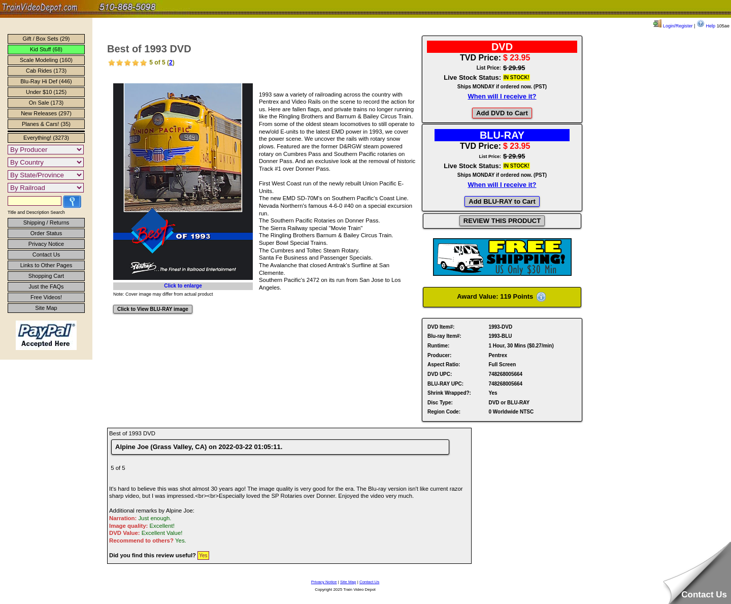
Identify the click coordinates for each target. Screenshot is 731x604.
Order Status (46, 233)
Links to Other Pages (46, 265)
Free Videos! (46, 297)
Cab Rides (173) (46, 71)
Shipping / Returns (46, 222)
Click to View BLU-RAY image (152, 309)
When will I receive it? (502, 96)
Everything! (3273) (46, 138)
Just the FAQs (45, 286)
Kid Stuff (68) (46, 49)
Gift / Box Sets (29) (46, 39)
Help (705, 25)
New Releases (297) (46, 113)
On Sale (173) (46, 103)
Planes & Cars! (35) (46, 124)
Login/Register (672, 25)
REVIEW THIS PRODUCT (502, 221)
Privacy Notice (46, 244)
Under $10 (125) (46, 92)
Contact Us (46, 254)
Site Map (46, 308)
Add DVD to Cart (502, 113)
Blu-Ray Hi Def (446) (46, 81)
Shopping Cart (46, 276)
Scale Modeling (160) (46, 60)
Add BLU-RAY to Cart (502, 201)
